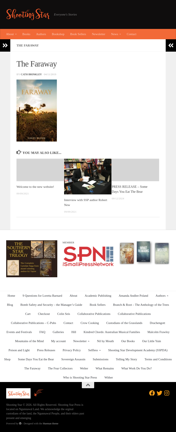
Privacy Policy (72, 350)
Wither (108, 377)
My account (58, 341)
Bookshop (58, 34)
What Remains (105, 368)
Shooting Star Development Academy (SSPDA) (138, 350)
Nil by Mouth (105, 341)
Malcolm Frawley (158, 332)
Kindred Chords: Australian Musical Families (112, 332)
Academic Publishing (98, 295)
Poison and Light (19, 350)
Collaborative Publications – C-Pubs (33, 323)
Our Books (128, 341)
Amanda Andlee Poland (133, 295)
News (114, 34)
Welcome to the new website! (35, 186)
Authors (41, 34)
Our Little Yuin (151, 341)
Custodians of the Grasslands (124, 323)
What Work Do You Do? (136, 368)
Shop (7, 359)
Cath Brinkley (31, 74)
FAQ (42, 332)
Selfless (93, 350)
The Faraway (32, 368)
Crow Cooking (90, 323)
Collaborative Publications (93, 313)
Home (11, 295)
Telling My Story (126, 359)
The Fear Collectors (60, 368)
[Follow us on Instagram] (167, 393)
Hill (73, 332)
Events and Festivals (19, 332)
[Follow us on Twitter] (159, 393)
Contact (131, 34)
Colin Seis (63, 313)
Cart (28, 313)
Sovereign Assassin (73, 359)
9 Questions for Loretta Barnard (42, 295)
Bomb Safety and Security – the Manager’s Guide (51, 304)
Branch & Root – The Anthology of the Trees (141, 304)
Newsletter (98, 34)
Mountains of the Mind (29, 341)
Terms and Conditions (158, 359)
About (10, 34)
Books (26, 34)
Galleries (58, 332)
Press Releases (46, 350)
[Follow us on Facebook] (152, 393)
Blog (10, 304)
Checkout (44, 313)
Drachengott (157, 323)
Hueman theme (50, 423)
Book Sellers (78, 34)
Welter (84, 368)
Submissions (100, 359)
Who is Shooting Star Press (80, 377)
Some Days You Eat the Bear (36, 359)
